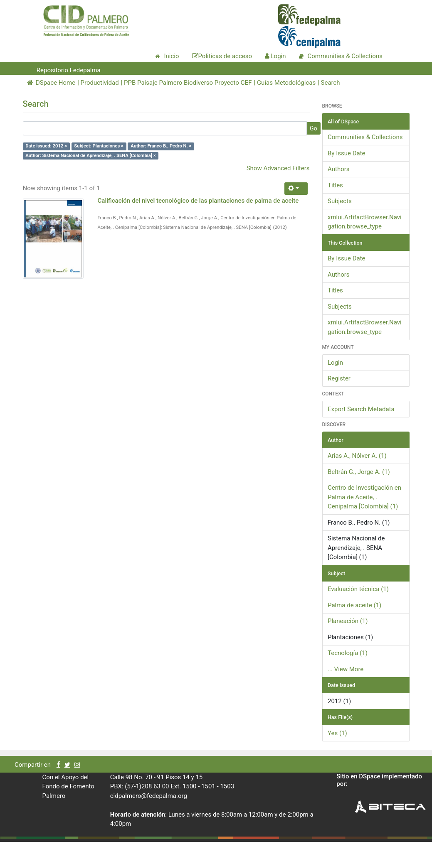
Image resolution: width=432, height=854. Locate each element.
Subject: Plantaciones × (98, 146)
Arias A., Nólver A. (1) (357, 455)
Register (339, 378)
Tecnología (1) (348, 653)
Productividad (100, 82)
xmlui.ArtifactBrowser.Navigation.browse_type (365, 222)
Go (313, 128)
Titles (335, 185)
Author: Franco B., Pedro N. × (161, 146)
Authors (339, 169)
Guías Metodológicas (286, 82)
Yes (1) (337, 733)
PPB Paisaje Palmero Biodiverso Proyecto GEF (188, 82)
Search (330, 82)
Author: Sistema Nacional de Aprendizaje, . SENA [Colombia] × (90, 155)
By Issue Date (346, 153)
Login (335, 362)
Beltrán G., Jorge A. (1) (359, 472)
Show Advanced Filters (278, 168)
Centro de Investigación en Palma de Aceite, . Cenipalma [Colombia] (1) (364, 497)
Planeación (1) (348, 621)
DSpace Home (51, 82)
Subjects (340, 201)
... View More (345, 669)
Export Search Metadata (361, 409)
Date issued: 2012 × (46, 146)
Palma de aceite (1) (354, 605)
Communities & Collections (365, 137)
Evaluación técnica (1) (358, 589)
